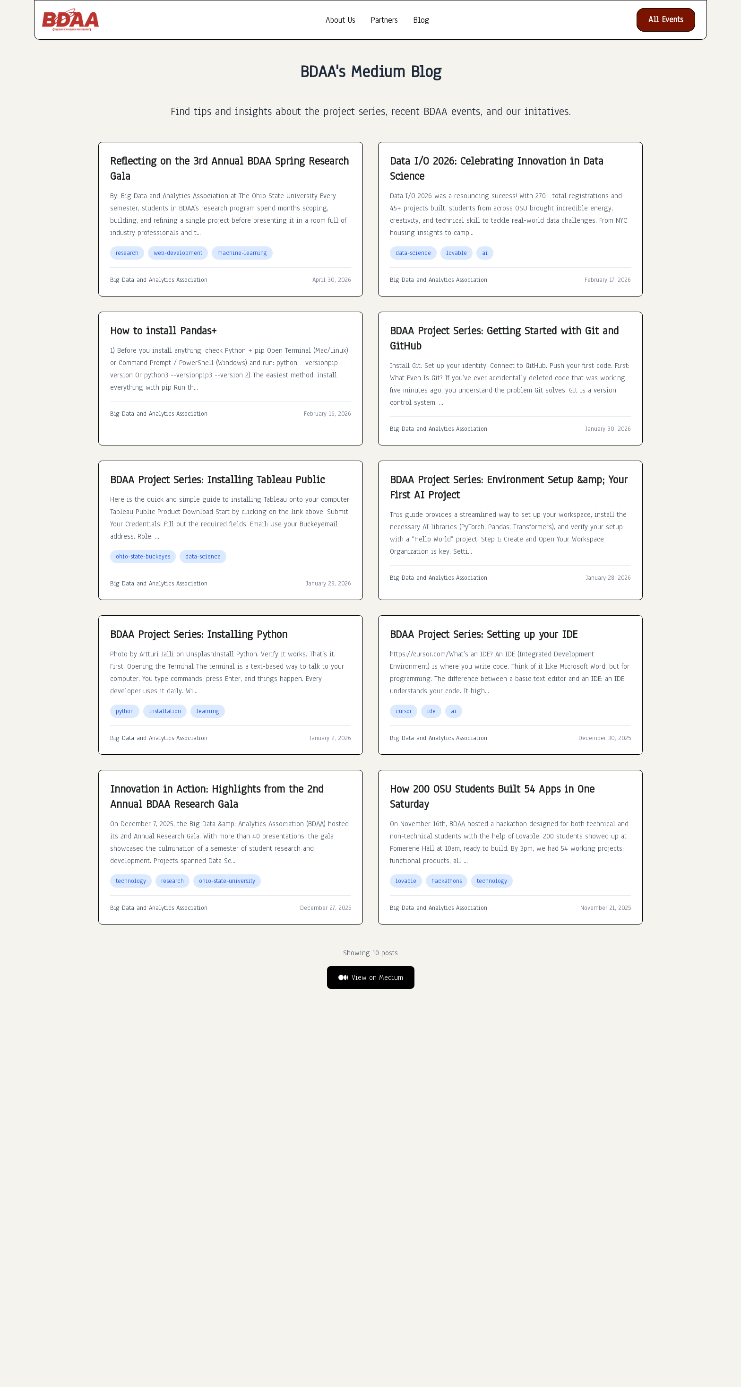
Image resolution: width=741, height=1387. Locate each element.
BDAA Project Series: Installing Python (198, 634)
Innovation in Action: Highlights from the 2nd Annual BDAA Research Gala (216, 796)
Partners (384, 20)
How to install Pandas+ (163, 330)
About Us (340, 20)
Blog (421, 20)
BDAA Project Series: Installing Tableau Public (217, 479)
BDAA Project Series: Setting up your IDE (483, 634)
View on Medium (370, 977)
